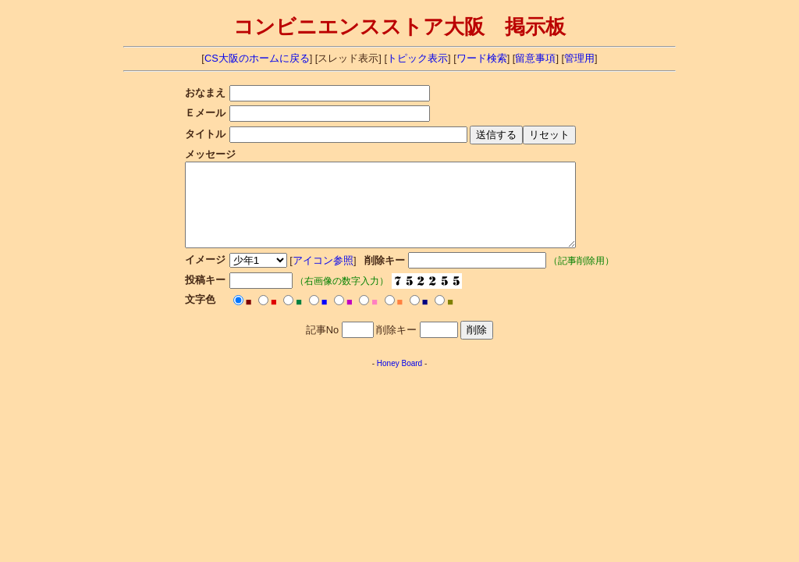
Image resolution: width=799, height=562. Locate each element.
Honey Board (399, 379)
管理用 (579, 58)
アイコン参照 (319, 277)
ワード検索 (481, 58)
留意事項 (535, 58)
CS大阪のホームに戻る (257, 58)
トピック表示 (417, 58)
